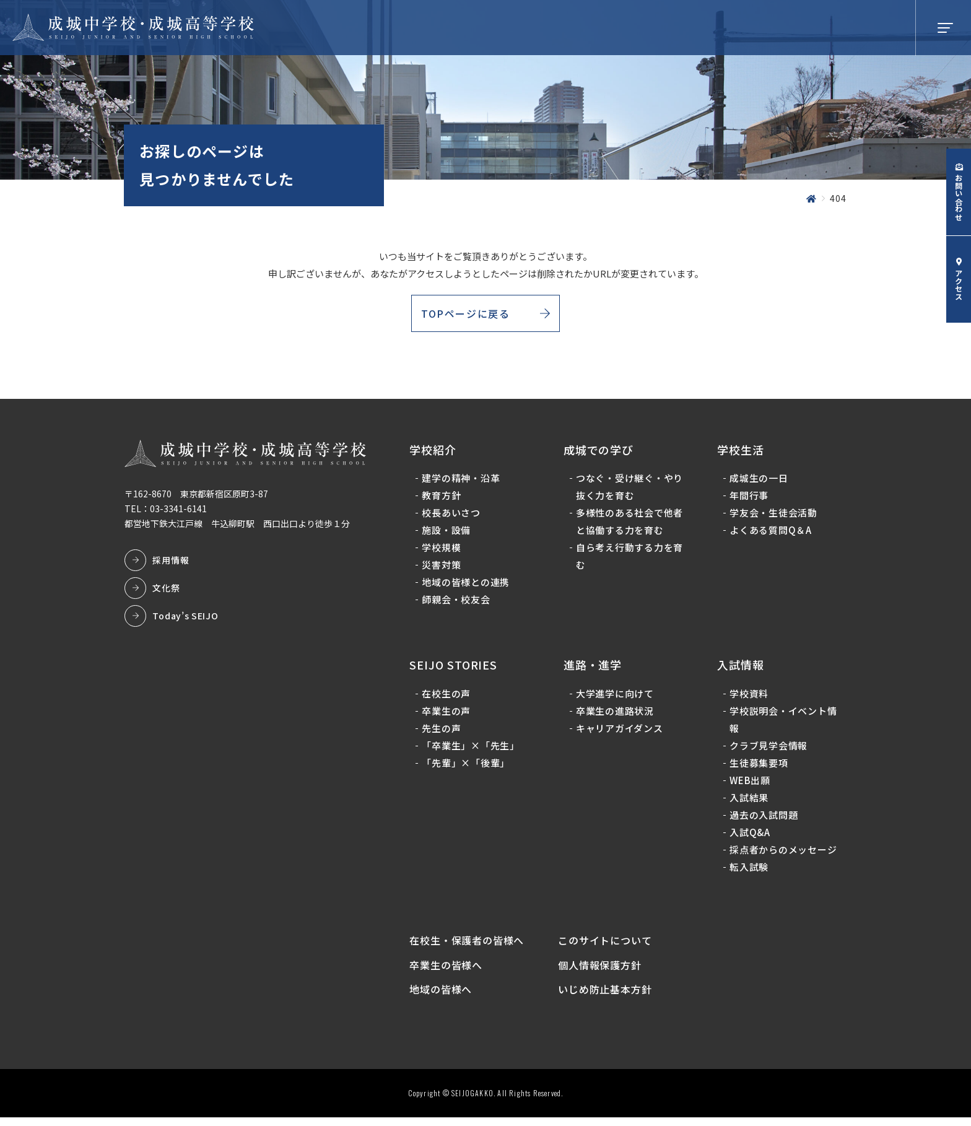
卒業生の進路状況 (616, 714)
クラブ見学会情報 (768, 749)
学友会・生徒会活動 (773, 516)
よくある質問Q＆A (770, 534)
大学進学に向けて (616, 697)
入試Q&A (749, 835)
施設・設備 (448, 534)
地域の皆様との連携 (468, 586)
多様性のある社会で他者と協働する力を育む (630, 525)
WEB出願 (749, 783)
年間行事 (748, 499)
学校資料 (748, 697)
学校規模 (443, 551)
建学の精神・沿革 (463, 482)
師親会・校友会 (458, 603)
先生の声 (443, 731)
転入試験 (748, 870)
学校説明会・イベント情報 (782, 723)
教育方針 (443, 499)
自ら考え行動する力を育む (630, 560)
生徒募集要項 (758, 766)
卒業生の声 (448, 714)
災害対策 (443, 568)
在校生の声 (448, 697)
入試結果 (748, 801)
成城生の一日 (758, 482)
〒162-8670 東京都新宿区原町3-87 (198, 497)
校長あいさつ (453, 516)
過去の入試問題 (763, 818)
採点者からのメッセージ (782, 853)
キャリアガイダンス (620, 731)
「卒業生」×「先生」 (472, 749)
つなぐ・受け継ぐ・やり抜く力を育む (630, 491)
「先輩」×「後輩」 (468, 766)
